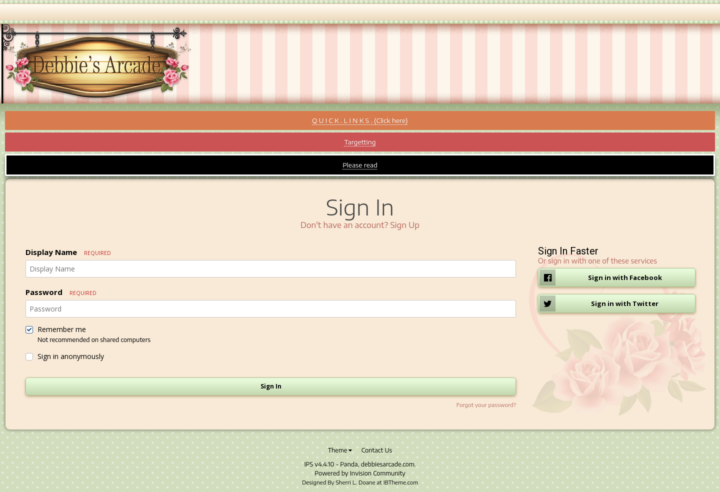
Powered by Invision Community (359, 473)
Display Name (68, 252)
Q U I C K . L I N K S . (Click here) (360, 120)
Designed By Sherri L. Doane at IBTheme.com (360, 482)
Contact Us (377, 450)
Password (61, 292)
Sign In (271, 386)
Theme (340, 450)
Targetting (360, 142)
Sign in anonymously (71, 356)
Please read (360, 165)
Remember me (62, 329)
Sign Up (405, 225)
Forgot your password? (486, 405)
